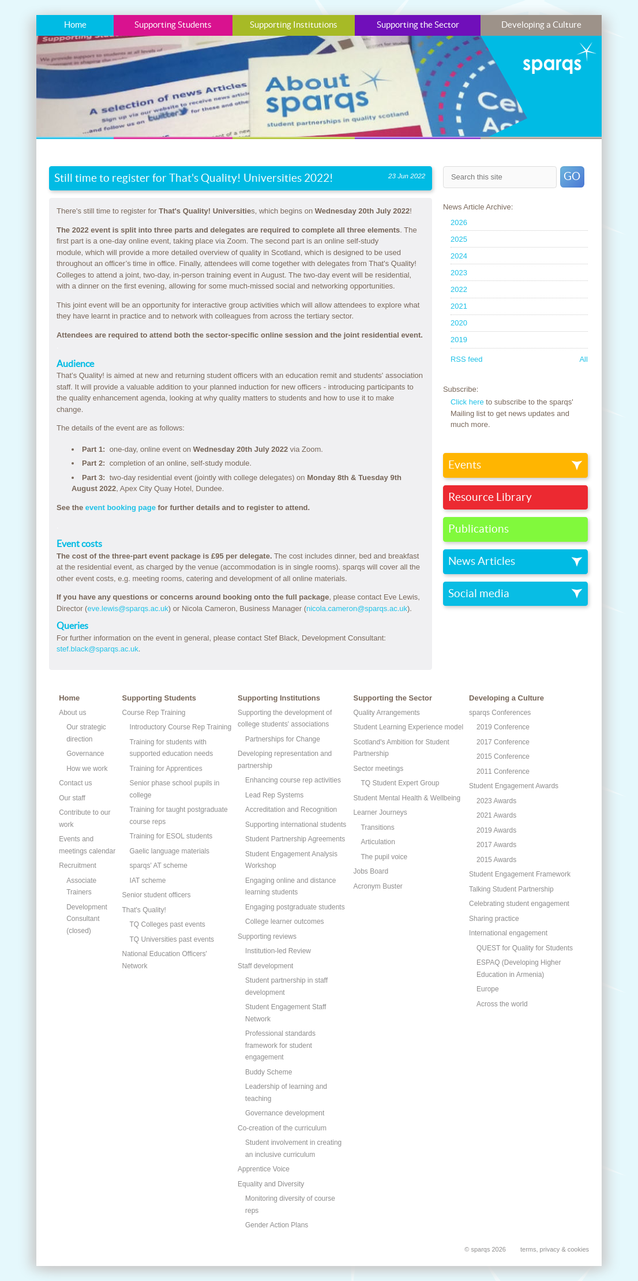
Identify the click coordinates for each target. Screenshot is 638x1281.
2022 (459, 289)
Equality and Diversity (271, 1184)
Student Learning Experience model (409, 727)
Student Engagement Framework (520, 874)
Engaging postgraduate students (295, 907)
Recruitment (77, 866)
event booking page (121, 507)
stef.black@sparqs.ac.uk (97, 649)
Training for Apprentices (166, 769)
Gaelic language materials (170, 851)
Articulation (378, 842)
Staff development (265, 966)
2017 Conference (503, 742)
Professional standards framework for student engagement (280, 1045)
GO (572, 176)
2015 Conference (503, 756)
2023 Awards (496, 801)
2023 (459, 272)
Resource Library (490, 497)
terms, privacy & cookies (554, 1249)
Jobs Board (371, 871)
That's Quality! (144, 910)
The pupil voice (384, 857)
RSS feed (467, 359)
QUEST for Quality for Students (524, 948)
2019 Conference (503, 727)
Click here (467, 402)
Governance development (284, 1113)
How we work (86, 769)
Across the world (502, 1004)
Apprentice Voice (264, 1169)
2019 (459, 339)
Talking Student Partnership (511, 889)
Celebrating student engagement (519, 904)
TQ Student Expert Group (400, 783)
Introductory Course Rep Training (181, 727)
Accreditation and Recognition (291, 810)
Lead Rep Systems (274, 795)
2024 (459, 256)
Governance (85, 754)
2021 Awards (496, 815)
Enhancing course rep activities (293, 780)
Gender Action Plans (276, 1225)
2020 (459, 323)
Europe (487, 989)
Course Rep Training (154, 713)
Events (464, 465)
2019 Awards (496, 830)
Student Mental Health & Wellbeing (407, 798)
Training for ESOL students (171, 836)
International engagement (508, 933)
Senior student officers (156, 895)
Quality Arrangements (387, 713)
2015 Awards (496, 860)
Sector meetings (379, 769)
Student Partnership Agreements (295, 839)
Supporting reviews (267, 936)
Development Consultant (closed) (86, 919)
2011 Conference (503, 771)
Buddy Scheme (268, 1072)
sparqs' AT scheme (158, 866)
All (583, 359)
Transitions (378, 827)
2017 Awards (496, 845)
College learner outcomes (284, 921)
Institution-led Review (278, 951)
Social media (478, 594)
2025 (459, 239)
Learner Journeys (380, 812)
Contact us (75, 783)
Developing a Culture (541, 25)
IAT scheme (148, 881)
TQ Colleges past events (167, 924)
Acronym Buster (378, 886)
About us (72, 713)
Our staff (72, 798)
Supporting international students (295, 825)
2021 (459, 306)
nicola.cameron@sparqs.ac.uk (356, 608)
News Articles (481, 561)
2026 (459, 222)
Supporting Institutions (293, 25)
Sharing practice (494, 919)
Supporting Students (173, 25)
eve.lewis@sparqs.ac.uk (127, 608)
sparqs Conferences (500, 713)
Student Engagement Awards (513, 786)
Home (75, 25)
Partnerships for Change (282, 739)
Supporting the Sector (418, 25)
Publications (478, 529)
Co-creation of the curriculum (282, 1128)
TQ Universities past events (172, 939)
